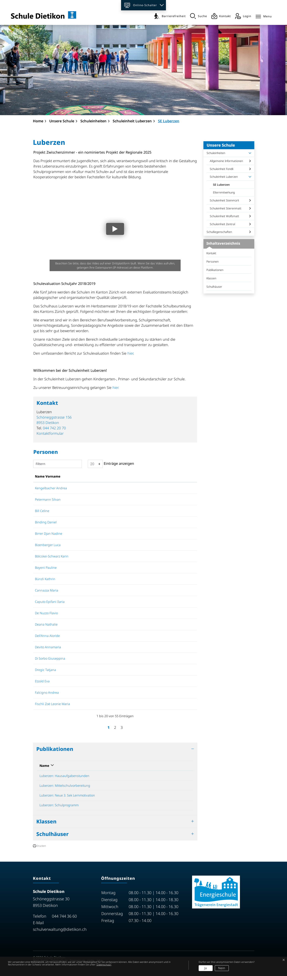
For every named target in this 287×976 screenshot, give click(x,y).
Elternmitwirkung (224, 192)
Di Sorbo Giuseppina (50, 658)
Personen (212, 261)
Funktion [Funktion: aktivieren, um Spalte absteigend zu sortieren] (91, 476)
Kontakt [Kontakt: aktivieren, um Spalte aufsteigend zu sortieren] (176, 476)
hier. (115, 387)
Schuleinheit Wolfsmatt (224, 216)
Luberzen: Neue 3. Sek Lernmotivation (67, 795)
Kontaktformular (50, 433)
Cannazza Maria (46, 590)
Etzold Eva (42, 681)
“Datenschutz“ (103, 964)
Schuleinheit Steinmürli (224, 200)
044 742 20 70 (54, 428)
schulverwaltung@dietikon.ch (60, 929)
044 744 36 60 (64, 916)
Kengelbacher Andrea (51, 488)
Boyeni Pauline (46, 567)
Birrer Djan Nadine (48, 533)
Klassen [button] (46, 821)
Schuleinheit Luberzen (224, 177)
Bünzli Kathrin (45, 579)
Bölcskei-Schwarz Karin (51, 556)
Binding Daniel (46, 522)
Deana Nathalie (46, 624)
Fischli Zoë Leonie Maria (52, 704)
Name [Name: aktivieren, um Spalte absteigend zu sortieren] (44, 765)
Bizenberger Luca (48, 545)
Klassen (211, 278)
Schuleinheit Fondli (221, 169)
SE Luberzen (223, 186)
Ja (205, 968)
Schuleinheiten (216, 153)
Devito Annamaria (48, 647)
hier (130, 353)
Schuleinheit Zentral (222, 224)
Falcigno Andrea (47, 692)
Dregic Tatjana (45, 670)
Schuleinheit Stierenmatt (225, 208)
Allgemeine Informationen (226, 161)
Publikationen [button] (54, 748)
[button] (39, 846)
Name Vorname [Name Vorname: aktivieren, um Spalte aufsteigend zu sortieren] (47, 476)
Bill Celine (42, 511)
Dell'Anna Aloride (47, 636)
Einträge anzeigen (111, 464)
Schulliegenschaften (219, 232)
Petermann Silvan (48, 499)
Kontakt (211, 253)
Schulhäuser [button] (52, 834)
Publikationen (214, 270)
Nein (221, 968)
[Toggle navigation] (263, 15)
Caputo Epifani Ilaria (50, 601)
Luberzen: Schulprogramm (59, 805)
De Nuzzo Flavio (46, 613)
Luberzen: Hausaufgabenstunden (64, 776)
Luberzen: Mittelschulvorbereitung (64, 785)
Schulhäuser (214, 286)
